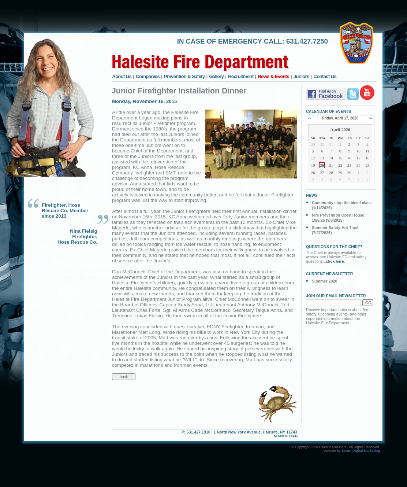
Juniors (301, 76)
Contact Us (324, 76)
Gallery (216, 76)
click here (335, 261)
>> (371, 118)
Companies (148, 76)
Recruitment (241, 76)
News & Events (273, 76)
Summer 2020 (324, 281)
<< (309, 118)
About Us (121, 76)
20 (322, 165)
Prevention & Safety (184, 76)
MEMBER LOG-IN (285, 436)
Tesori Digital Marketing (360, 451)
